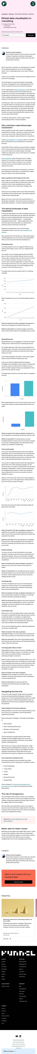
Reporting (11, 14)
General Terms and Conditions (18, 1044)
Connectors (4, 966)
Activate (3, 979)
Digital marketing (22, 961)
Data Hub (3, 964)
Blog (20, 986)
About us (3, 1008)
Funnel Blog (4, 14)
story (31, 659)
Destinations (4, 969)
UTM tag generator (23, 1001)
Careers (3, 1013)
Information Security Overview (18, 1046)
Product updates (22, 996)
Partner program (22, 974)
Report (3, 976)
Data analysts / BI (22, 964)
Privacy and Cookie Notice (18, 1040)
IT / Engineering (22, 966)
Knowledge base (22, 988)
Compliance (4, 1020)
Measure (3, 974)
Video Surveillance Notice (18, 1042)
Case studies (22, 991)
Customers (21, 993)
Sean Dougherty (16, 52)
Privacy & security (5, 1015)
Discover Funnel (18, 882)
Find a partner (22, 976)
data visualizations (20, 89)
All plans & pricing (5, 986)
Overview (4, 961)
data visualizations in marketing (14, 139)
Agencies (21, 969)
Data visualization (6, 158)
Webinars (21, 998)
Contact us (4, 1010)
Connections (22, 971)
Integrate (3, 971)
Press (3, 1023)
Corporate (4, 1018)
